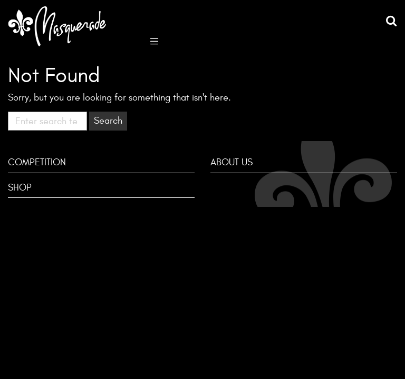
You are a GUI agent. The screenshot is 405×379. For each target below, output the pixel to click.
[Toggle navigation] (154, 40)
